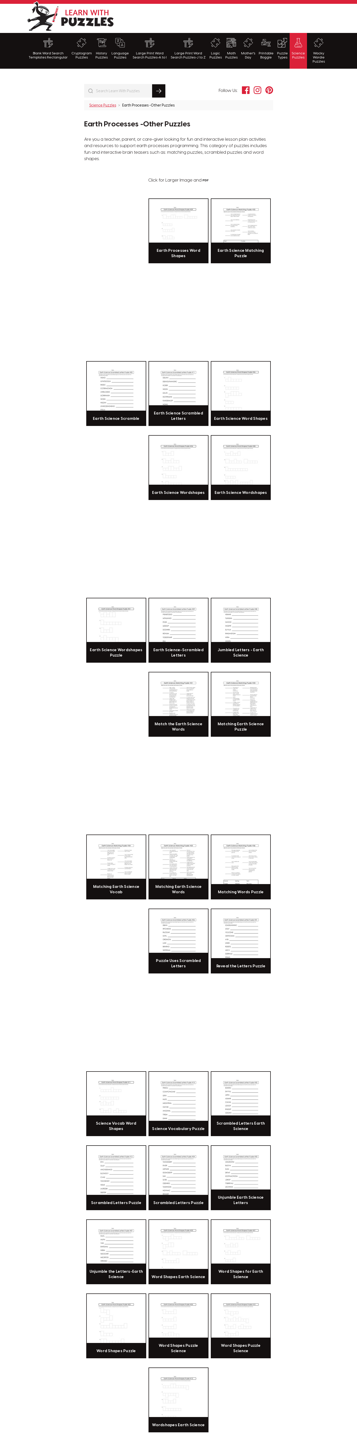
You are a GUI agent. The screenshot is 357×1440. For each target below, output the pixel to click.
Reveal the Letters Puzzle (240, 966)
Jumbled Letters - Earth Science (241, 652)
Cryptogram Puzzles (81, 48)
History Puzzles (101, 48)
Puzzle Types (282, 48)
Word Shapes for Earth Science (240, 1274)
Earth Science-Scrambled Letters (178, 652)
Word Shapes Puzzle (116, 1351)
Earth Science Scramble (116, 419)
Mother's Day (248, 48)
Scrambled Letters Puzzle (116, 1203)
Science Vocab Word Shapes (116, 1126)
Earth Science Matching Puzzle (241, 253)
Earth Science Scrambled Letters (178, 416)
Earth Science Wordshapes (178, 493)
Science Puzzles (298, 48)
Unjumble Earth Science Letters (241, 1200)
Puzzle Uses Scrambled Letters (178, 963)
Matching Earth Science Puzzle (241, 726)
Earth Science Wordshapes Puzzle (116, 652)
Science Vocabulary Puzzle (178, 1129)
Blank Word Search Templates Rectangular (48, 48)
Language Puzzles (120, 48)
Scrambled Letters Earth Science (241, 1126)
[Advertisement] (237, 17)
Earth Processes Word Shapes (178, 253)
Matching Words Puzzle (241, 892)
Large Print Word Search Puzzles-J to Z (188, 48)
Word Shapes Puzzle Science (178, 1348)
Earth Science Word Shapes (241, 419)
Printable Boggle (266, 48)
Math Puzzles (231, 48)
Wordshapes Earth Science (178, 1425)
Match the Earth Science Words (178, 726)
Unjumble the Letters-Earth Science (116, 1274)
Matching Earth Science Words (178, 889)
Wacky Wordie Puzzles (319, 51)
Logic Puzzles (216, 48)
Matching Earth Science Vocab (116, 889)
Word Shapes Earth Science (178, 1277)
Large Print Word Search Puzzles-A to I (150, 48)
